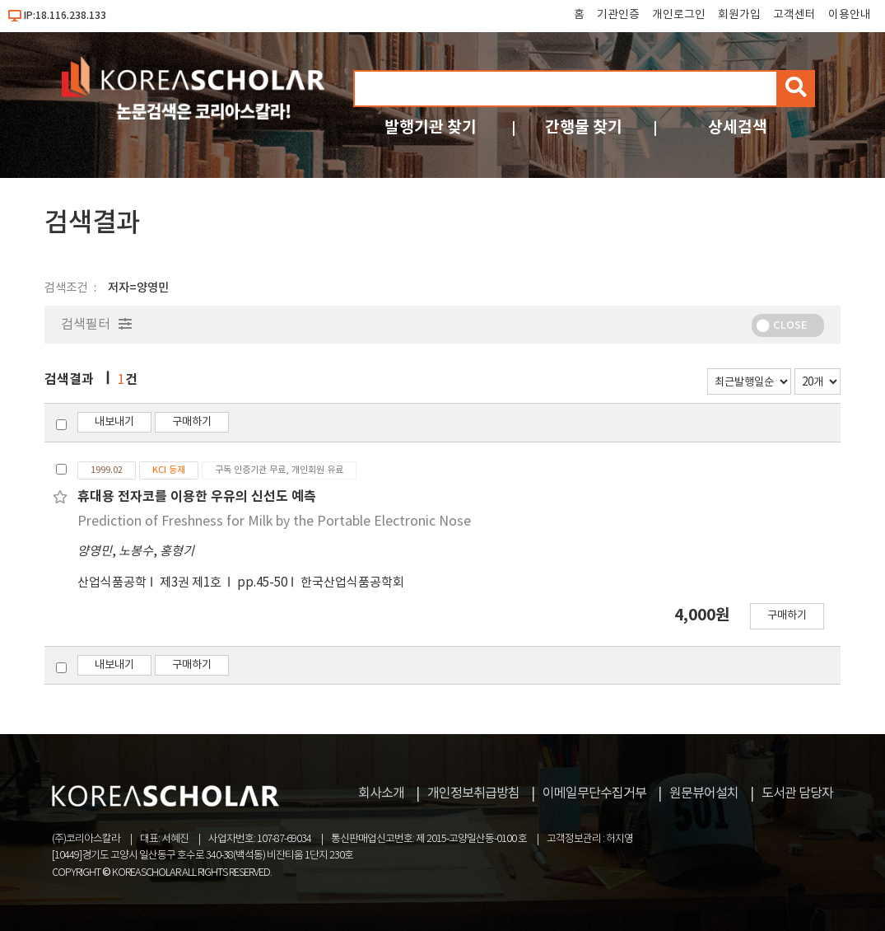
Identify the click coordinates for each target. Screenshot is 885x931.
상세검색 (737, 127)
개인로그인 (679, 14)
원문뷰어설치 (703, 793)
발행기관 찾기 (430, 127)
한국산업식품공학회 (352, 583)
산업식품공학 (112, 583)
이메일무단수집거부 (594, 793)
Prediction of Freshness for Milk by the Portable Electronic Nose (274, 521)
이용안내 (849, 14)
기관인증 (618, 14)
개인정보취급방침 (473, 793)
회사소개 (381, 793)
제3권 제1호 (192, 583)
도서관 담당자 (797, 793)
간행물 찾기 (583, 127)
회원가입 (739, 14)
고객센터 (794, 14)
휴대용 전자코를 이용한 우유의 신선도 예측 (196, 497)
